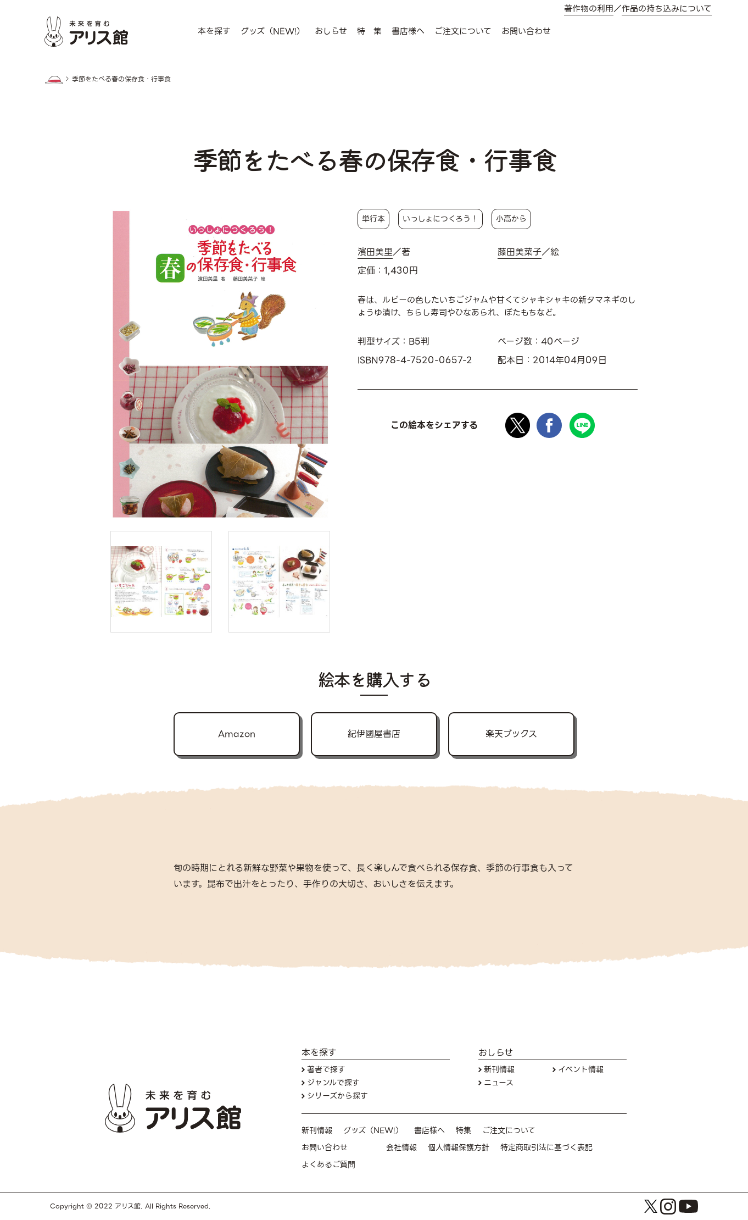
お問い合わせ (526, 31)
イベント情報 (581, 1069)
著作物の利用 (588, 9)
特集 (463, 1130)
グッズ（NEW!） (273, 31)
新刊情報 (499, 1069)
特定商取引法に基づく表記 (546, 1148)
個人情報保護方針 (458, 1148)
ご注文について (463, 31)
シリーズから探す (337, 1096)
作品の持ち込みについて (667, 9)
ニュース (498, 1083)
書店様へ (408, 31)
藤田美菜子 (520, 252)
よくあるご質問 (328, 1165)
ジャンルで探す (333, 1083)
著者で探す (326, 1069)
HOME (53, 80)
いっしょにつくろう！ (440, 219)
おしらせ (331, 31)
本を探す (214, 31)
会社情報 (401, 1148)
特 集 (369, 31)
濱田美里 (375, 252)
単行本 (373, 219)
